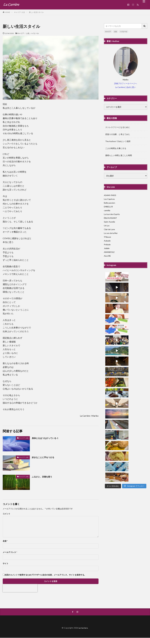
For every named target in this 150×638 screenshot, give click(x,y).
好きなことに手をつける (45, 457)
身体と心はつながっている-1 (47, 437)
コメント (6, 514)
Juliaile (106, 248)
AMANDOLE (109, 252)
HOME (7, 12)
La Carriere (83, 628)
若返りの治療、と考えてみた (117, 134)
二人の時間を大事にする (115, 148)
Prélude (107, 244)
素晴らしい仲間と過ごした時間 (118, 155)
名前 (5, 541)
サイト (5, 563)
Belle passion (109, 203)
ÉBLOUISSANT (110, 218)
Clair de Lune (109, 229)
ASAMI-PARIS (110, 195)
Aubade (107, 241)
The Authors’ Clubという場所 (117, 141)
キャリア (108, 31)
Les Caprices (109, 199)
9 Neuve (107, 237)
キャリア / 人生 (19, 12)
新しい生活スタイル (36, 12)
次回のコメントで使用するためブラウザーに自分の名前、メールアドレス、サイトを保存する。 (45, 575)
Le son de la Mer (111, 233)
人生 (115, 31)
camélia (107, 210)
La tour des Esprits (112, 214)
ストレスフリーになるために (117, 127)
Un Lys (106, 225)
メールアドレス (10, 552)
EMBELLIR (108, 206)
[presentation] (20, 588)
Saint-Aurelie (109, 222)
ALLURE (107, 256)
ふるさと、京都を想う (44, 476)
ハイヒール (35, 33)
